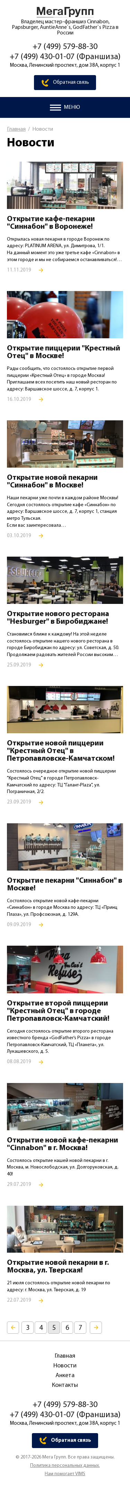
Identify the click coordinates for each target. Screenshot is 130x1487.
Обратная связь (71, 82)
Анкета (65, 1375)
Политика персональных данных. (65, 1465)
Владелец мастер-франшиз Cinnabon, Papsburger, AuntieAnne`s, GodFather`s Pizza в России (65, 27)
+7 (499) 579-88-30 (65, 47)
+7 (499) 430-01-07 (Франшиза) (65, 57)
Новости (65, 1366)
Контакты (65, 1385)
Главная (16, 129)
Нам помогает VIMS (65, 1474)
